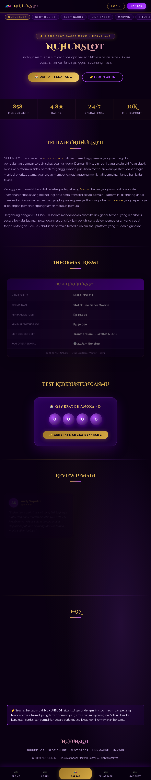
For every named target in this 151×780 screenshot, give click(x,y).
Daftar (136, 6)
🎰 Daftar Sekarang (53, 76)
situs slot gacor (53, 158)
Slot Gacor (73, 17)
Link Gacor (100, 17)
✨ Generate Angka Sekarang (75, 434)
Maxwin (124, 17)
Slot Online (45, 17)
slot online (115, 200)
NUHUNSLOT (17, 17)
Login (116, 6)
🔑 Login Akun (102, 77)
